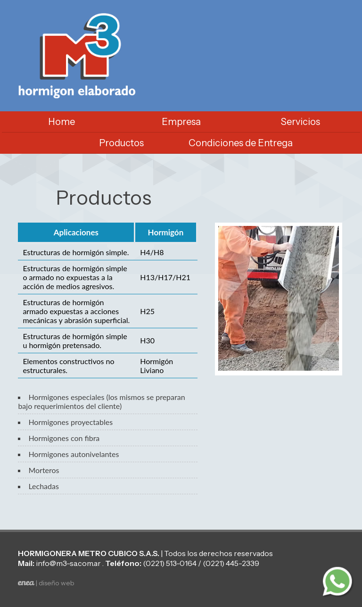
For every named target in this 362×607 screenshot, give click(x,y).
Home (61, 121)
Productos (121, 143)
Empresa (181, 121)
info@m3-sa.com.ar (68, 563)
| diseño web (46, 583)
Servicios (300, 121)
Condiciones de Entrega (241, 143)
